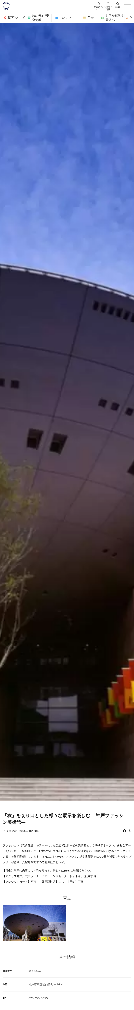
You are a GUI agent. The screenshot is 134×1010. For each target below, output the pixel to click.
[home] (47, 6)
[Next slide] (131, 18)
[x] (130, 831)
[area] (10, 18)
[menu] (127, 6)
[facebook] (124, 831)
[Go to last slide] (24, 18)
